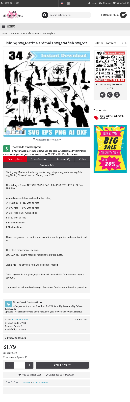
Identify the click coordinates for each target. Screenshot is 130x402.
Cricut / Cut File (20, 319)
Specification (39, 159)
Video (82, 159)
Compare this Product (61, 374)
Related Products (105, 43)
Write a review (40, 382)
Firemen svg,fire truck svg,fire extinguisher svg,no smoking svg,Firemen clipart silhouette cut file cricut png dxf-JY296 (110, 84)
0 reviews (25, 382)
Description (15, 159)
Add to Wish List (31, 374)
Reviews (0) (63, 159)
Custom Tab (47, 165)
